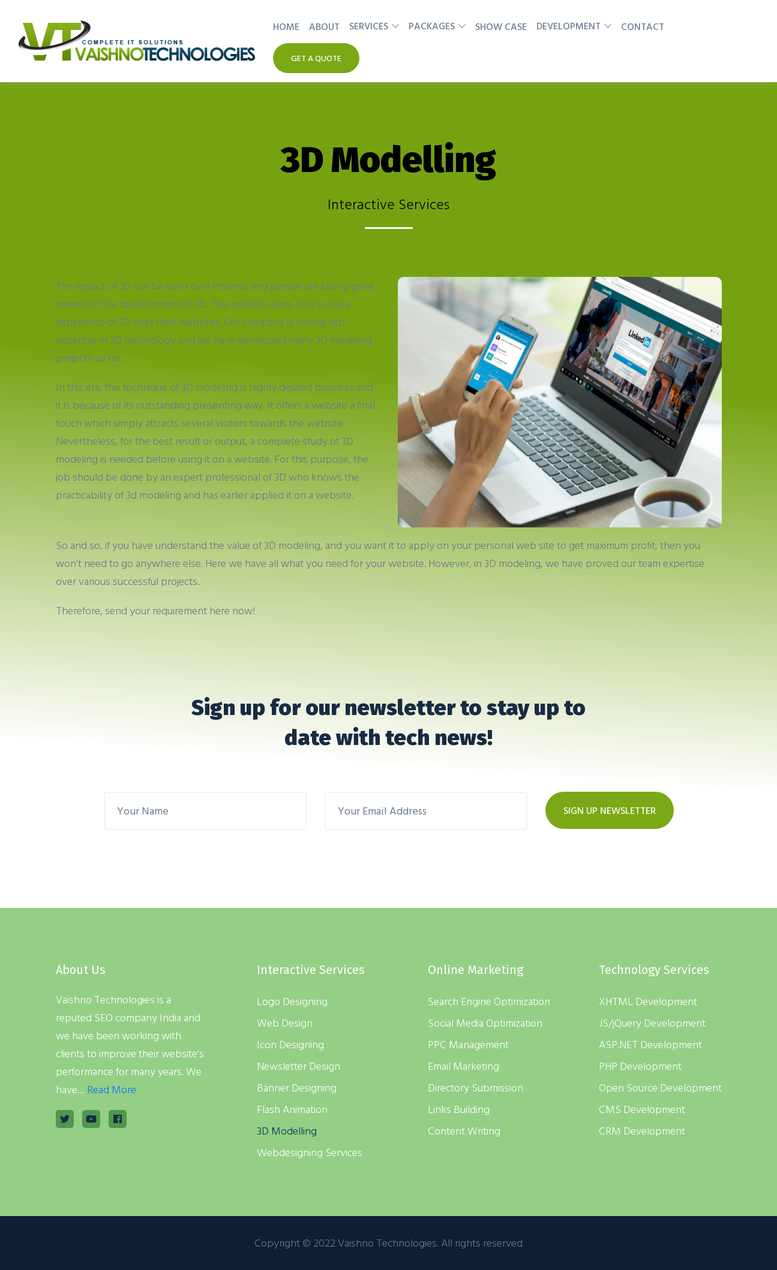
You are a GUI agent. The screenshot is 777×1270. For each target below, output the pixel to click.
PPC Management (468, 1044)
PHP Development (640, 1066)
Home (286, 26)
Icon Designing (290, 1044)
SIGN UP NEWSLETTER (609, 810)
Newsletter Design (298, 1066)
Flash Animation (292, 1109)
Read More (111, 1089)
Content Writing (464, 1131)
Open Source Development (660, 1087)
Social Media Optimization (485, 1023)
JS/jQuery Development (652, 1023)
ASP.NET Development (650, 1044)
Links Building (459, 1109)
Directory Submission (475, 1087)
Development (568, 26)
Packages (432, 26)
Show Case (501, 26)
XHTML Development (648, 1001)
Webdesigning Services (309, 1152)
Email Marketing (463, 1066)
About (324, 26)
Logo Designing (292, 1001)
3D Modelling (287, 1131)
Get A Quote (316, 58)
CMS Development (642, 1109)
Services (368, 26)
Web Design (285, 1023)
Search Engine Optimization (489, 1001)
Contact (642, 26)
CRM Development (642, 1131)
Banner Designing (297, 1087)
